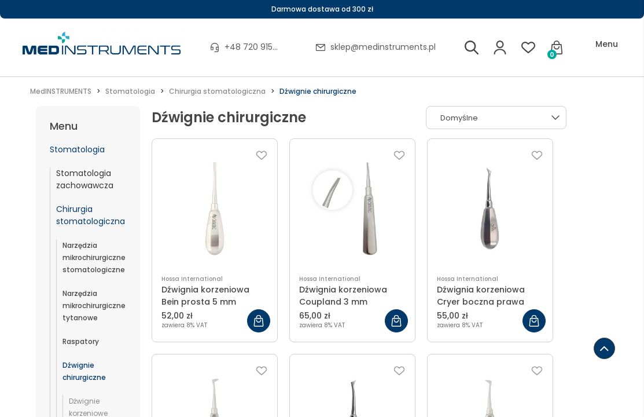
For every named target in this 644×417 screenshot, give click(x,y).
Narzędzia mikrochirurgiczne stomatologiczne (94, 257)
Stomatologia (77, 149)
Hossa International (192, 279)
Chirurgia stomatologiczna (90, 215)
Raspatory (80, 341)
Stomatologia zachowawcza (84, 179)
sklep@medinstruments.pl (383, 47)
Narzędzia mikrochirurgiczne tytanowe (94, 305)
